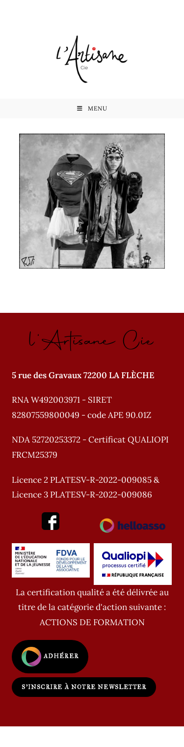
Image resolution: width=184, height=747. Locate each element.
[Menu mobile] (92, 108)
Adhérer (50, 656)
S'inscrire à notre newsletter (84, 687)
